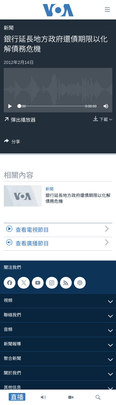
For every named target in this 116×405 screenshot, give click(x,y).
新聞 (9, 28)
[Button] (12, 142)
